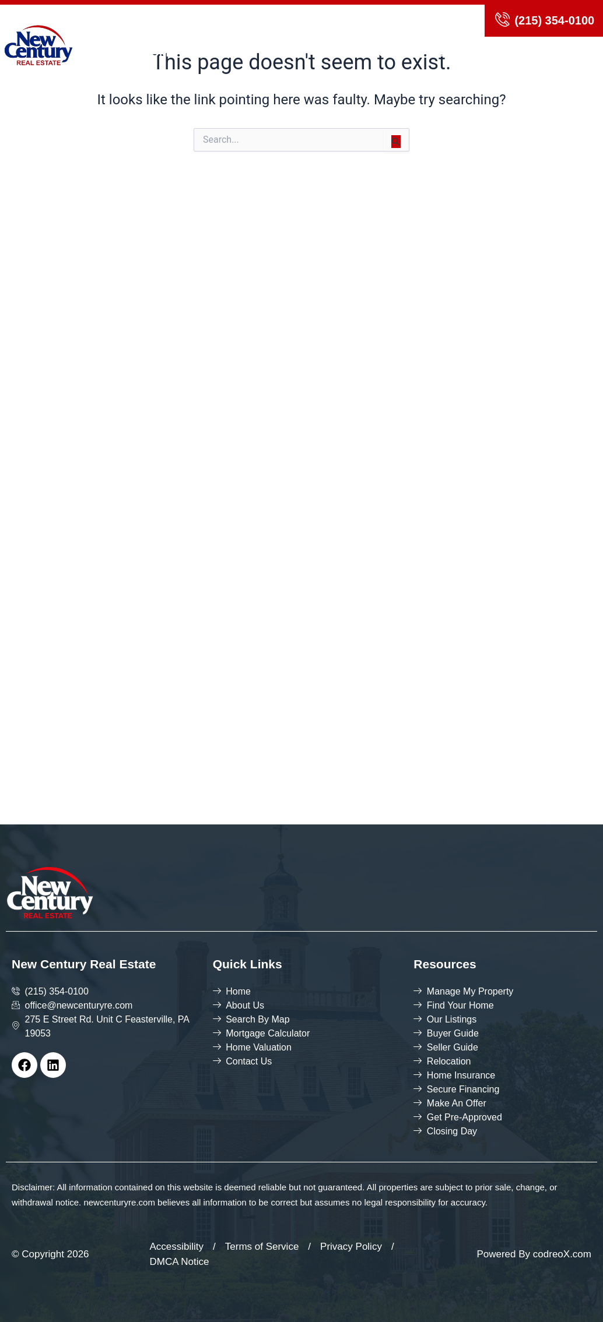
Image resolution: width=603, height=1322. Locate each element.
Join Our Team (476, 52)
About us (218, 52)
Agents (394, 52)
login (435, 21)
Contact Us (531, 82)
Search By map (309, 52)
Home (159, 52)
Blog (552, 52)
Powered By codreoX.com (533, 1254)
